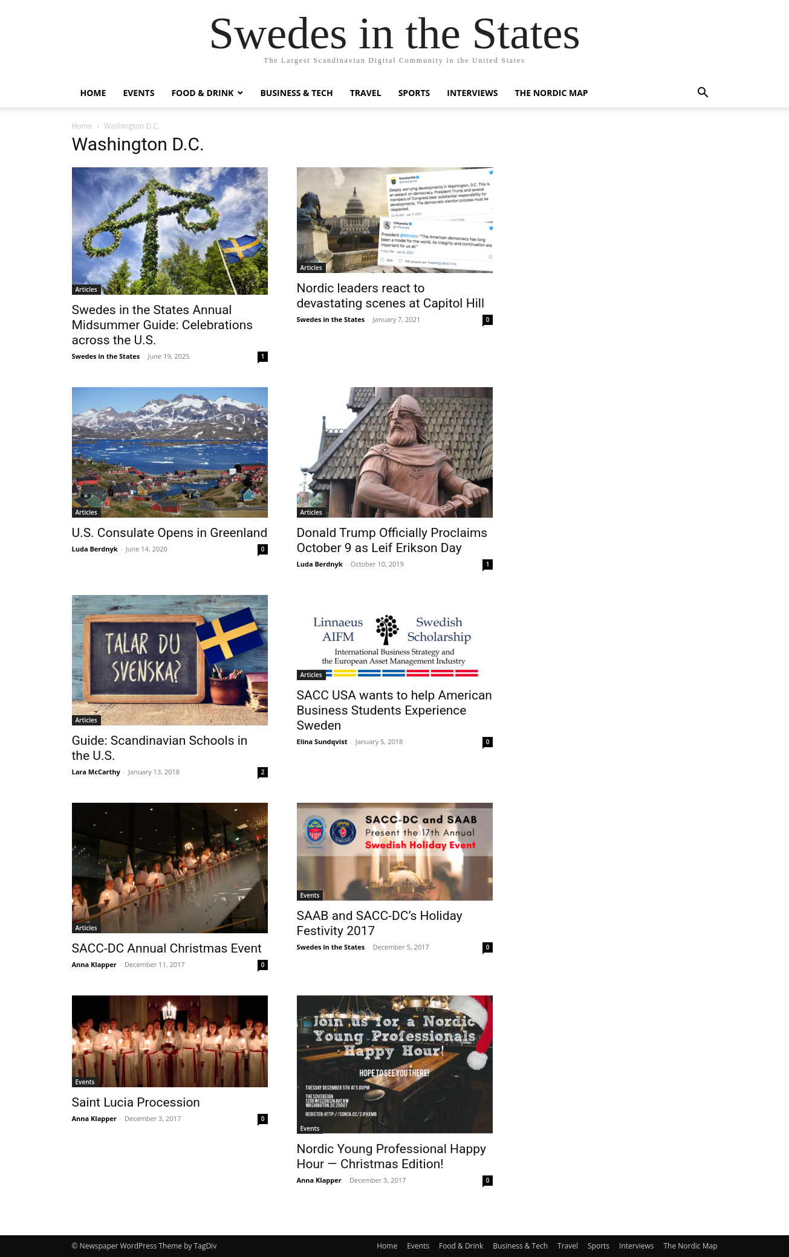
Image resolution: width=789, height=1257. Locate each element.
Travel (366, 92)
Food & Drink (202, 92)
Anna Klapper (94, 964)
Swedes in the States (106, 356)
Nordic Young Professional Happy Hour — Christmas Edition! (391, 1156)
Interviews (472, 92)
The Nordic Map (551, 92)
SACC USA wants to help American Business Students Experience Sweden (394, 710)
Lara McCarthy (96, 771)
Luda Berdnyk (95, 548)
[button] (703, 94)
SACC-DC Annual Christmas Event (167, 948)
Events (138, 92)
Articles (86, 289)
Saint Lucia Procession (136, 1102)
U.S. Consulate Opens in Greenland (170, 533)
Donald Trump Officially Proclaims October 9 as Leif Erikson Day (392, 540)
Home (93, 92)
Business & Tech (296, 92)
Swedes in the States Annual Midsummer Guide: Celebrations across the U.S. (162, 325)
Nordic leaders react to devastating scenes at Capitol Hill (391, 295)
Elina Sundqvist (322, 741)
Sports (414, 92)
